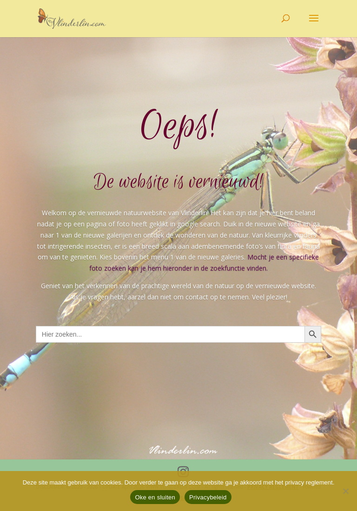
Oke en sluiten (155, 497)
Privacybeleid (208, 497)
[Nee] (345, 491)
